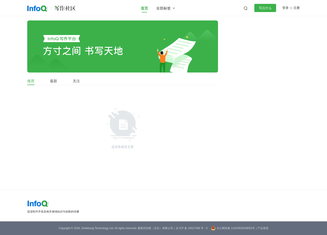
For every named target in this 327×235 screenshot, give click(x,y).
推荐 (31, 81)
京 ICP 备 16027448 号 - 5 (192, 228)
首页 (144, 8)
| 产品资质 (262, 228)
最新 (53, 81)
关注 (76, 81)
